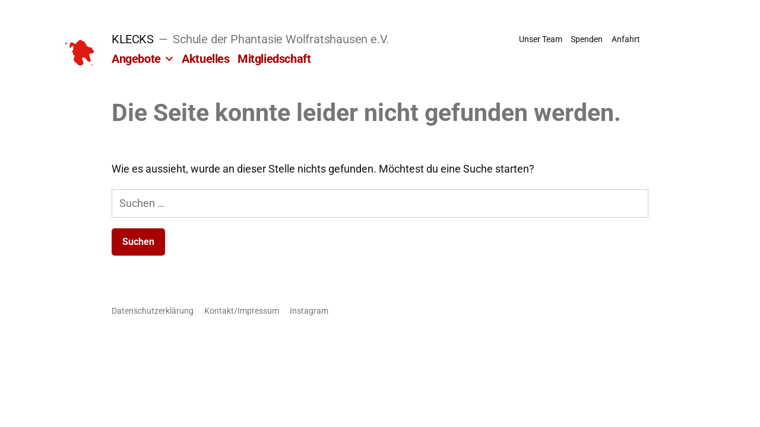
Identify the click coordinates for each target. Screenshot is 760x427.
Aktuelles (205, 59)
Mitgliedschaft (274, 59)
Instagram (309, 311)
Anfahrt (626, 39)
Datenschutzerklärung (153, 311)
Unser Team (540, 39)
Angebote (136, 59)
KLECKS (133, 39)
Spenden (587, 39)
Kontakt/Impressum (241, 311)
